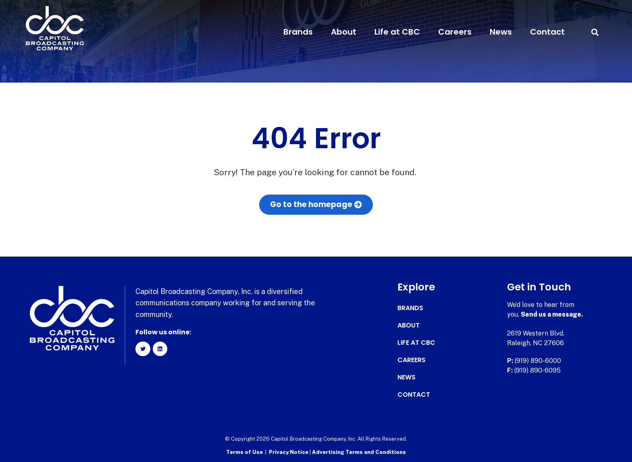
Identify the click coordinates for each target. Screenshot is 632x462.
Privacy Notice (289, 452)
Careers (455, 31)
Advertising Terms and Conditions (359, 452)
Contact (547, 31)
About (343, 31)
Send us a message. (552, 314)
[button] (594, 32)
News (501, 31)
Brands (298, 31)
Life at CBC (397, 31)
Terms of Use (244, 452)
